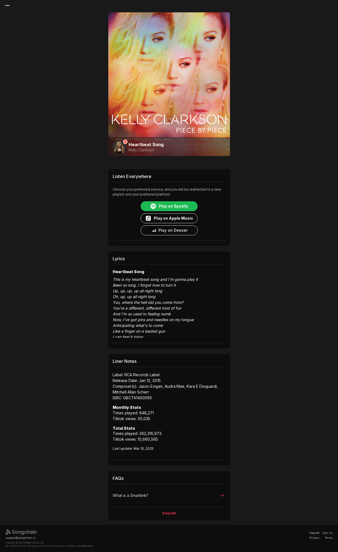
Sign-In (327, 532)
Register (314, 532)
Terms (329, 537)
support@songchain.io (20, 537)
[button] (169, 495)
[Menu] (7, 5)
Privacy (314, 537)
